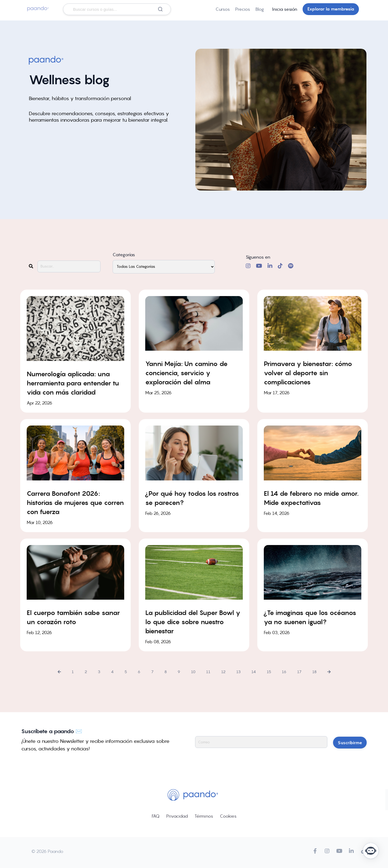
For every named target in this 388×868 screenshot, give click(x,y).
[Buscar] (160, 9)
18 (314, 671)
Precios (242, 9)
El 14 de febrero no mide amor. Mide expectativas (311, 498)
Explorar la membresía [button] (330, 9)
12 (223, 671)
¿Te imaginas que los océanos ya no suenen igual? (310, 617)
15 (269, 671)
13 (238, 671)
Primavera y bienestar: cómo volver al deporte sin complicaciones (308, 373)
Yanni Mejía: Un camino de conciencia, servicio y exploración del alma (186, 373)
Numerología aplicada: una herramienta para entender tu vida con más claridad (73, 383)
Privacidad (177, 816)
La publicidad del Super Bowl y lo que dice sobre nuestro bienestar (192, 622)
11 (208, 671)
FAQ (156, 816)
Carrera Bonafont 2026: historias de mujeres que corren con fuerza (75, 502)
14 (253, 671)
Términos (204, 816)
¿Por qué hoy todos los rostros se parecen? (192, 498)
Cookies (228, 816)
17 (299, 671)
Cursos (223, 9)
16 (284, 671)
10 (193, 671)
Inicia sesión (284, 9)
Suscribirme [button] (350, 742)
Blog (259, 9)
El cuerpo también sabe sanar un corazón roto (73, 617)
